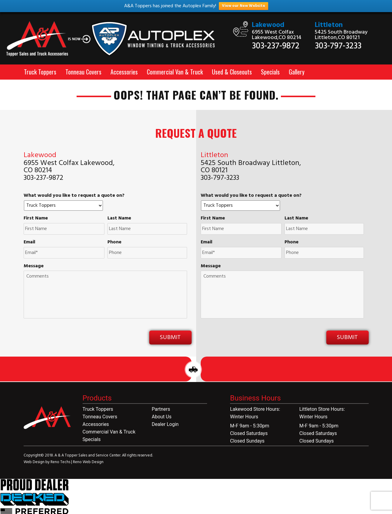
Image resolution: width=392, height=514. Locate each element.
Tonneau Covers (83, 71)
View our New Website (243, 6)
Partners (161, 409)
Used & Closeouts (232, 71)
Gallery (297, 71)
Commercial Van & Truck (175, 71)
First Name (36, 218)
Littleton (329, 25)
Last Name (119, 218)
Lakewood (268, 25)
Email (29, 242)
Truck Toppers (40, 71)
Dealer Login (165, 424)
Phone (114, 242)
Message (34, 266)
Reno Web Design (88, 462)
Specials (270, 71)
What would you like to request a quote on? (74, 196)
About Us (161, 417)
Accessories (124, 71)
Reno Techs (61, 462)
